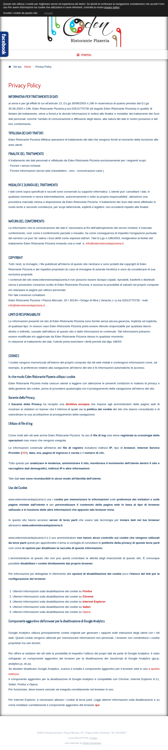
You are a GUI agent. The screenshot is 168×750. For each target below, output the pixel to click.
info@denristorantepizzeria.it (26, 305)
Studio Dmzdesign (91, 743)
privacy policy (112, 7)
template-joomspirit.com (166, 723)
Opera (87, 611)
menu (84, 54)
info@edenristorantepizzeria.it (105, 243)
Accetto (48, 12)
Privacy (93, 738)
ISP (24, 452)
